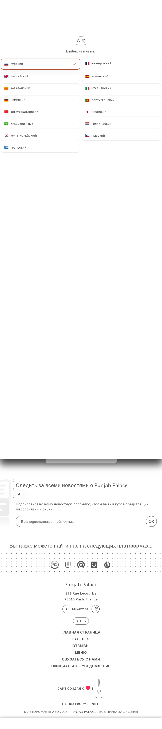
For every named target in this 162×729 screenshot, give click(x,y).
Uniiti (94, 704)
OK (151, 521)
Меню (81, 652)
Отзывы (80, 646)
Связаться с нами (81, 659)
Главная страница (81, 632)
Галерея (81, 639)
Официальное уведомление (81, 666)
